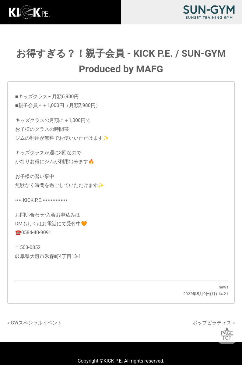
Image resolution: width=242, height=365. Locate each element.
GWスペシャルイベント (36, 323)
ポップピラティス (211, 323)
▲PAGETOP (227, 333)
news (223, 286)
